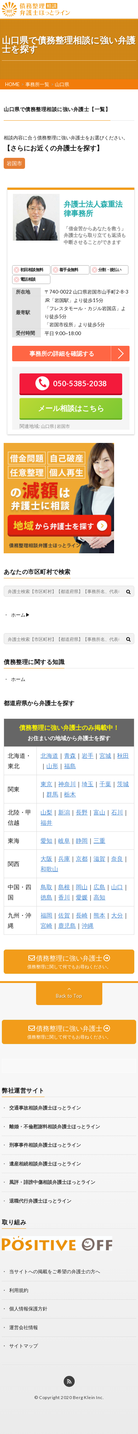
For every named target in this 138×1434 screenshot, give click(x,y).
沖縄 (87, 925)
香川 (64, 897)
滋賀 (99, 858)
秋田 (123, 755)
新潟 (64, 812)
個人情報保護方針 (28, 1308)
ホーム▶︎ (20, 615)
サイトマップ (23, 1346)
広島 (99, 886)
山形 (52, 765)
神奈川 (67, 783)
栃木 (70, 794)
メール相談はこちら (71, 408)
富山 (99, 812)
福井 (46, 822)
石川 (117, 812)
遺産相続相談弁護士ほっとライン (45, 1164)
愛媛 (82, 897)
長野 (82, 812)
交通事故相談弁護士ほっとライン (45, 1108)
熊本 (99, 915)
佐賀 (64, 915)
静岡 (82, 840)
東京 (46, 783)
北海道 (49, 755)
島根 (64, 886)
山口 (117, 886)
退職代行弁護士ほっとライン (40, 1201)
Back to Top (69, 996)
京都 (82, 858)
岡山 (82, 886)
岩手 (87, 755)
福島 (70, 765)
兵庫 (64, 858)
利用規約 (18, 1290)
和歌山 (49, 868)
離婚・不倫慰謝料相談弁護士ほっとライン (54, 1126)
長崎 (82, 915)
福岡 (46, 915)
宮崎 (46, 925)
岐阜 (64, 840)
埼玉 (87, 783)
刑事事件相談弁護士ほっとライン (45, 1145)
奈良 (117, 858)
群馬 (52, 794)
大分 (117, 915)
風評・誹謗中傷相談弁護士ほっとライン (52, 1182)
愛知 (46, 840)
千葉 (105, 783)
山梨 (46, 812)
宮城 (105, 755)
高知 (99, 897)
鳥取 (46, 886)
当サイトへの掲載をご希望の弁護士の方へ (54, 1271)
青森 (70, 755)
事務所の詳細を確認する (61, 353)
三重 (99, 840)
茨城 (123, 783)
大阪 (46, 858)
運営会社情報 (23, 1327)
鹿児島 (67, 925)
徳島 (46, 897)
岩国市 (14, 163)
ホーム (18, 679)
